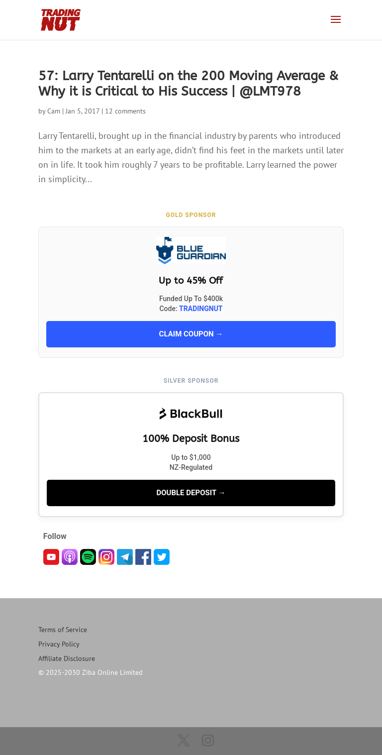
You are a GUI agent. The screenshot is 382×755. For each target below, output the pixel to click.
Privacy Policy (59, 644)
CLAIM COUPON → (191, 333)
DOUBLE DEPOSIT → (190, 492)
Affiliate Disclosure (66, 658)
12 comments (125, 111)
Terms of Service (62, 629)
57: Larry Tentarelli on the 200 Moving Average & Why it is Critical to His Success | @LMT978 (188, 83)
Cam (53, 111)
